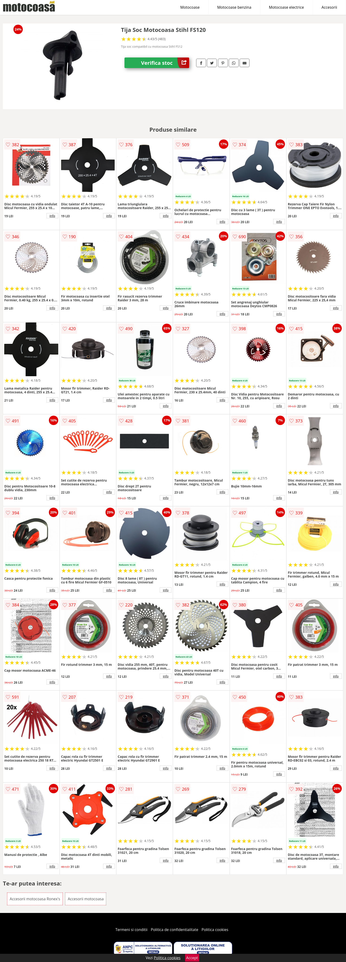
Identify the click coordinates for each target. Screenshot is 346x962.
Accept (192, 957)
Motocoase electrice (286, 7)
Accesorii (329, 7)
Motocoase (190, 7)
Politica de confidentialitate (174, 929)
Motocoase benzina (234, 7)
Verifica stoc (165, 62)
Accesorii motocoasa (86, 898)
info (52, 216)
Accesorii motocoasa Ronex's (35, 898)
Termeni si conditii (131, 929)
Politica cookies (215, 929)
